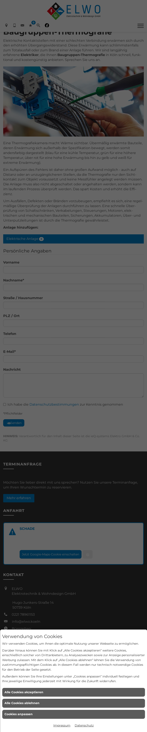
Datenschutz (84, 725)
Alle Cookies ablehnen (21, 703)
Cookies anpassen (18, 714)
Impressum (61, 725)
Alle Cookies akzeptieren (23, 692)
